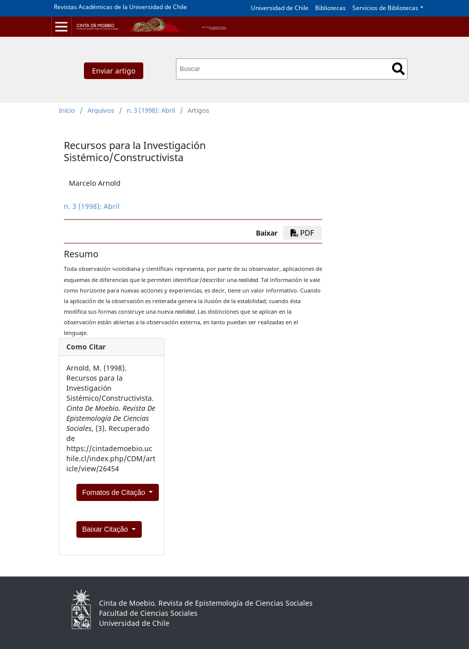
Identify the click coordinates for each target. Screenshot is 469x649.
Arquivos (100, 110)
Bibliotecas (330, 8)
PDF (302, 233)
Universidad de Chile (280, 8)
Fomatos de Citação (114, 492)
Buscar (398, 68)
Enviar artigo (113, 71)
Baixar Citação (106, 529)
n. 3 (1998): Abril (151, 110)
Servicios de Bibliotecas (385, 8)
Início (67, 110)
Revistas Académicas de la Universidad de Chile (120, 7)
